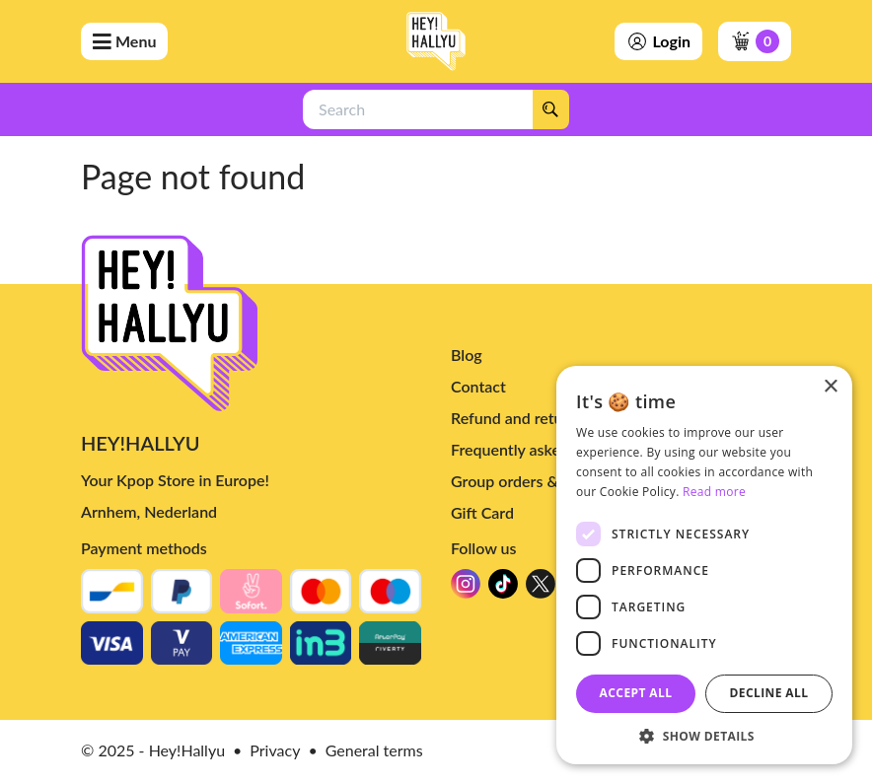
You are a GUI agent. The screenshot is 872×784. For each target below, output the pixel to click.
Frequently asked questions (546, 449)
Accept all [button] (636, 692)
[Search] (550, 109)
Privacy (275, 750)
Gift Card (482, 512)
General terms (374, 750)
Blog (466, 354)
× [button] (830, 387)
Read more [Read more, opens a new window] (714, 491)
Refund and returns (517, 417)
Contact (478, 386)
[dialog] (704, 565)
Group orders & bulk (521, 480)
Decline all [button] (769, 692)
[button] (704, 735)
